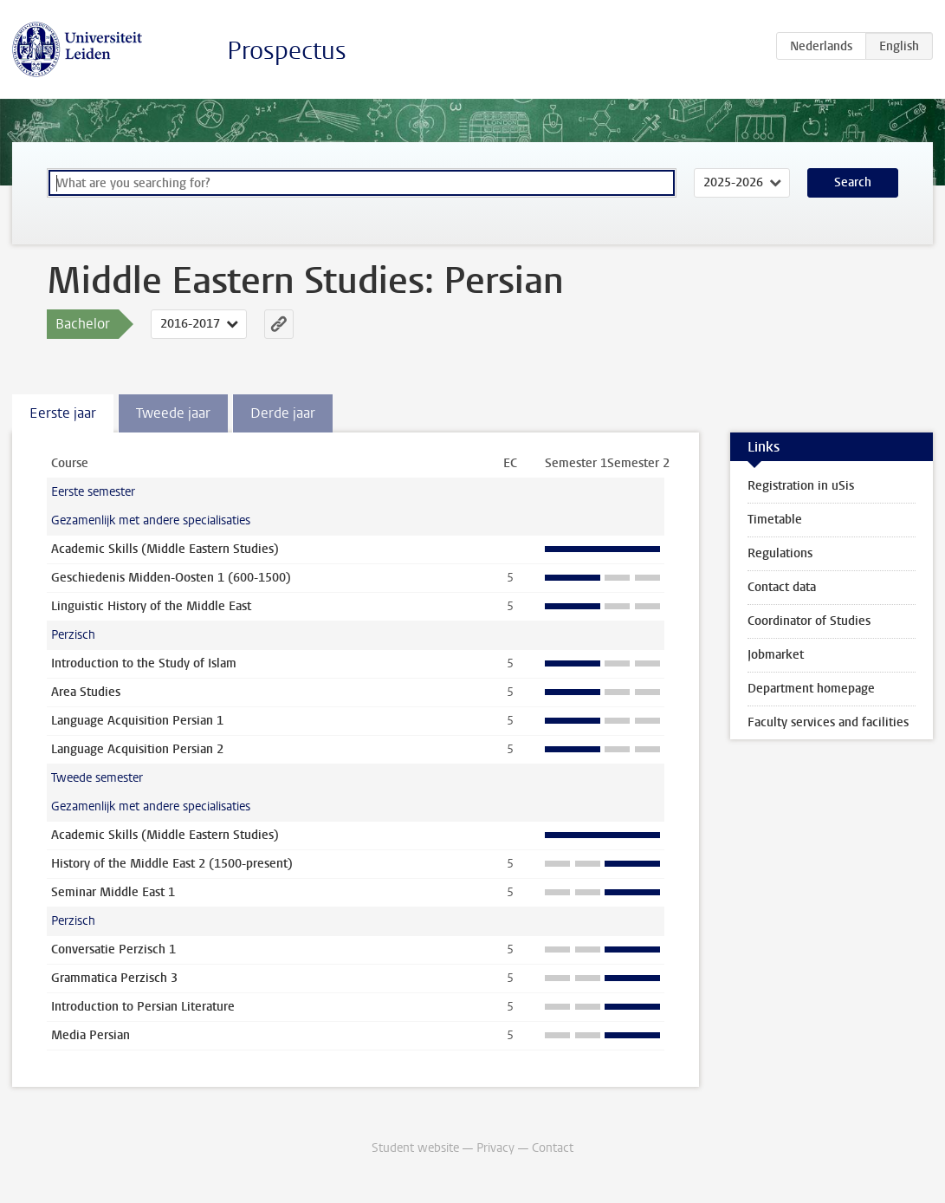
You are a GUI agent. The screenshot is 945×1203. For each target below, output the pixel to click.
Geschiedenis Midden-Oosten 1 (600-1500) (171, 577)
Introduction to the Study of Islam (143, 663)
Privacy (495, 1148)
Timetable (775, 519)
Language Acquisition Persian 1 (137, 720)
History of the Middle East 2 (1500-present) (172, 863)
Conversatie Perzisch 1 (113, 949)
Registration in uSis (801, 486)
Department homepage (811, 688)
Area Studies (85, 692)
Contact (552, 1148)
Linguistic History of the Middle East (151, 606)
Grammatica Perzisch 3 (114, 978)
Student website (415, 1148)
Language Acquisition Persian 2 (137, 749)
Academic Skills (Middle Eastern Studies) (165, 549)
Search (852, 182)
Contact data (782, 587)
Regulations (780, 553)
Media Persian (90, 1035)
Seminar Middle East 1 (113, 892)
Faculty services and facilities (828, 722)
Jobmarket (776, 655)
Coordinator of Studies (809, 621)
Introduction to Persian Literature (143, 1006)
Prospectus (286, 51)
